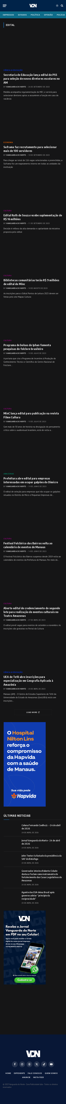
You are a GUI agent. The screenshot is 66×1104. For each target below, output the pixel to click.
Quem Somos (51, 1073)
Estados (22, 15)
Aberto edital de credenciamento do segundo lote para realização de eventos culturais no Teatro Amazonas (32, 611)
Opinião (48, 15)
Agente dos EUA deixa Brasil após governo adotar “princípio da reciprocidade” (38, 895)
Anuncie (26, 1077)
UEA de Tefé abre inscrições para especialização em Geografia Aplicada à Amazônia (28, 680)
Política (35, 15)
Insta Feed (38, 1077)
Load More (33, 712)
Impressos (8, 15)
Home (8, 1073)
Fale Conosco (35, 1073)
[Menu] (4, 6)
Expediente (19, 1073)
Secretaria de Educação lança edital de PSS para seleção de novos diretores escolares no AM (32, 78)
